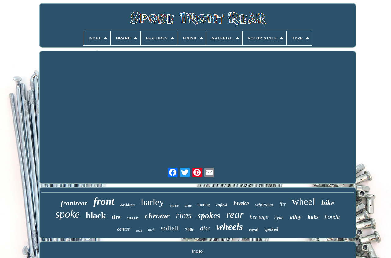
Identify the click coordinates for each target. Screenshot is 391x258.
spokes (209, 215)
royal (253, 229)
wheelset (264, 204)
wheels (230, 226)
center (123, 229)
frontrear (74, 203)
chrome (157, 215)
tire (116, 217)
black (96, 215)
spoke (67, 214)
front (103, 201)
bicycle (174, 205)
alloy (295, 217)
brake (241, 203)
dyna (279, 217)
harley (152, 202)
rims (184, 215)
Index (197, 251)
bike (327, 203)
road (139, 230)
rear (234, 214)
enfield (221, 204)
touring (204, 204)
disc (205, 228)
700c (189, 229)
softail (170, 228)
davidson (127, 204)
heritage (259, 217)
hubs (313, 217)
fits (283, 204)
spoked (271, 229)
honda (332, 216)
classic (132, 218)
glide (188, 205)
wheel (303, 201)
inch (151, 230)
